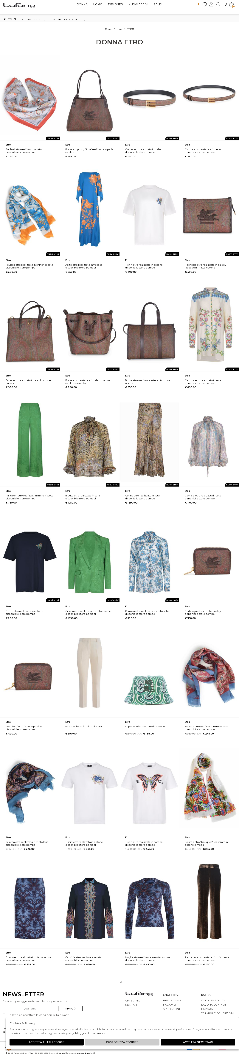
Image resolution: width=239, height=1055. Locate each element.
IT (198, 4)
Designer (115, 4)
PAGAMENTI (171, 1004)
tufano (139, 994)
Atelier (65, 1053)
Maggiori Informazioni (90, 1033)
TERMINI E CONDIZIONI (217, 1013)
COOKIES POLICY (213, 1000)
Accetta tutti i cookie (47, 1042)
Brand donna (113, 29)
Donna (82, 4)
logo (19, 5)
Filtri (10, 19)
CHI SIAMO (132, 1000)
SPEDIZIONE (172, 1009)
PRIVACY (207, 1009)
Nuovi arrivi (138, 4)
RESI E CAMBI (172, 1000)
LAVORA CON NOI (213, 1004)
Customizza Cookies (122, 1042)
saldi (158, 4)
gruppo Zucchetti (86, 1053)
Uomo (97, 4)
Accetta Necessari (198, 1042)
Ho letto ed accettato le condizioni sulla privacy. (36, 1015)
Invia (70, 1008)
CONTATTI (131, 1004)
